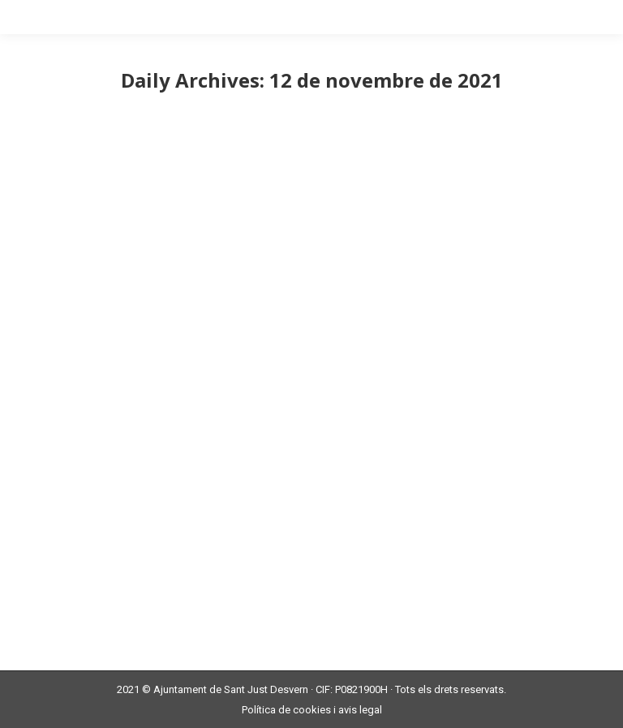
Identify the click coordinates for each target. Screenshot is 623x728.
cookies (312, 710)
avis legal (360, 710)
